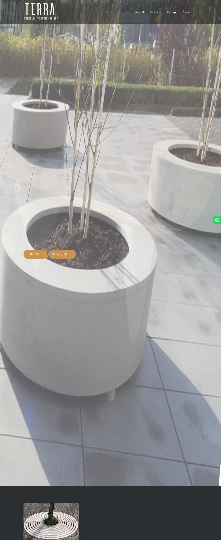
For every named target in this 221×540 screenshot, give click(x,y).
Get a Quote (62, 254)
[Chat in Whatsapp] (217, 220)
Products (154, 12)
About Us (140, 12)
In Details (35, 254)
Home (127, 12)
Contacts (187, 12)
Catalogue (172, 12)
